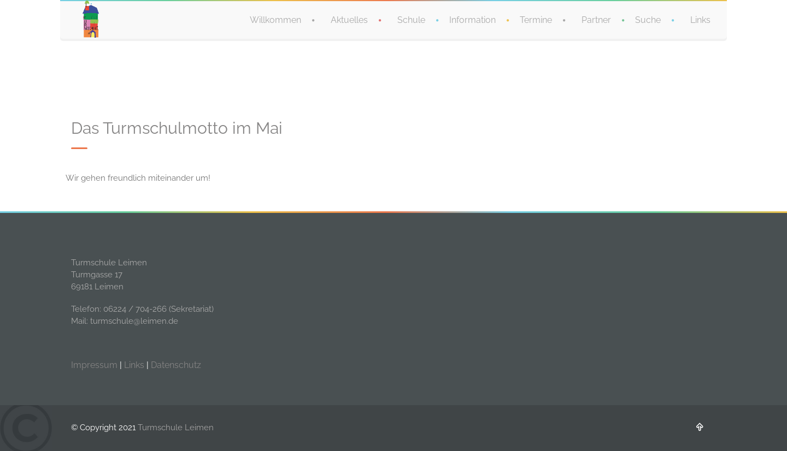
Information (472, 19)
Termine (536, 19)
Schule (411, 19)
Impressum (94, 365)
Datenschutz (176, 365)
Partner (596, 19)
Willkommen (275, 19)
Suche (648, 19)
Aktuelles (349, 19)
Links (700, 19)
